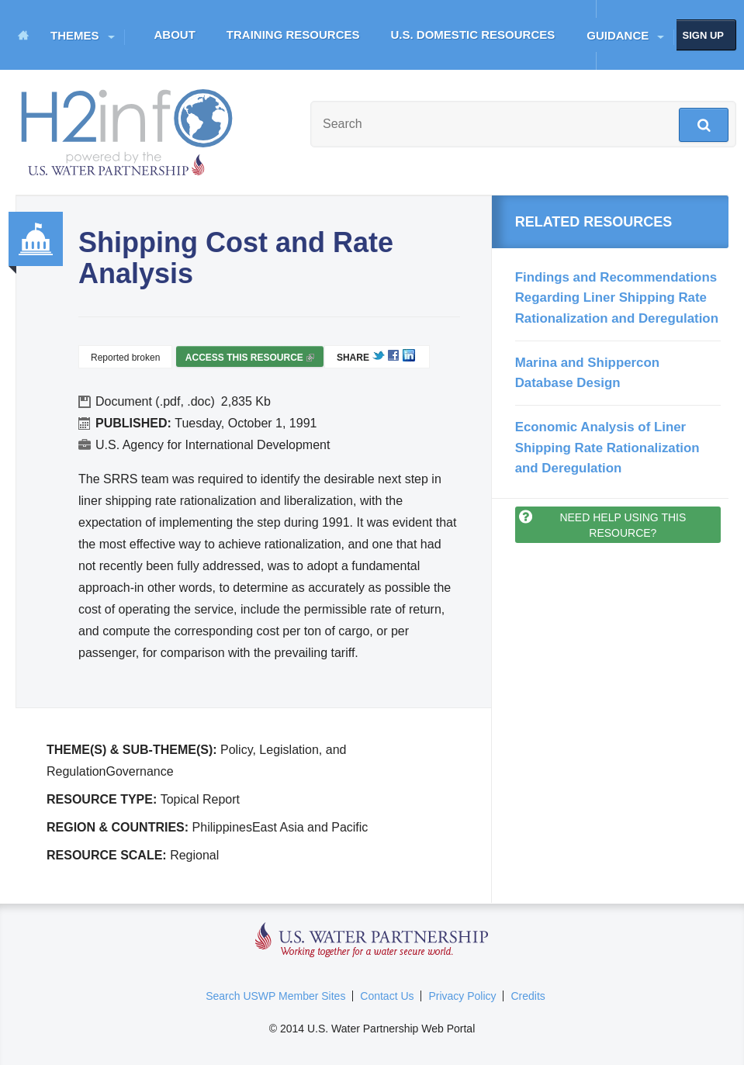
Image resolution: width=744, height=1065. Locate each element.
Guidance (618, 35)
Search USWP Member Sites (275, 996)
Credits (527, 996)
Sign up (703, 35)
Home (23, 35)
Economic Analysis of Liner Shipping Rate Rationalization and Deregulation (607, 447)
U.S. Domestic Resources (473, 34)
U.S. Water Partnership (372, 940)
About (175, 34)
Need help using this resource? (622, 525)
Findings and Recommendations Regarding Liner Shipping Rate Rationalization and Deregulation (616, 298)
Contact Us (387, 996)
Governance (36, 239)
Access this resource (249, 359)
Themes (74, 35)
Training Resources (293, 34)
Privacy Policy (462, 996)
